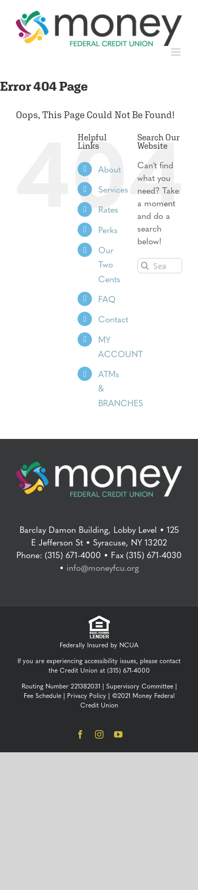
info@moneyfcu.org (103, 567)
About (109, 169)
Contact (113, 319)
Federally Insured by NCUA (99, 644)
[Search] (145, 265)
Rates (108, 209)
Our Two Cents (109, 264)
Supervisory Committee (139, 686)
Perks (108, 230)
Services (113, 189)
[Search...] (159, 265)
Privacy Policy (86, 695)
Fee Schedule (42, 695)
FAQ (107, 299)
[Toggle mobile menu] (176, 52)
